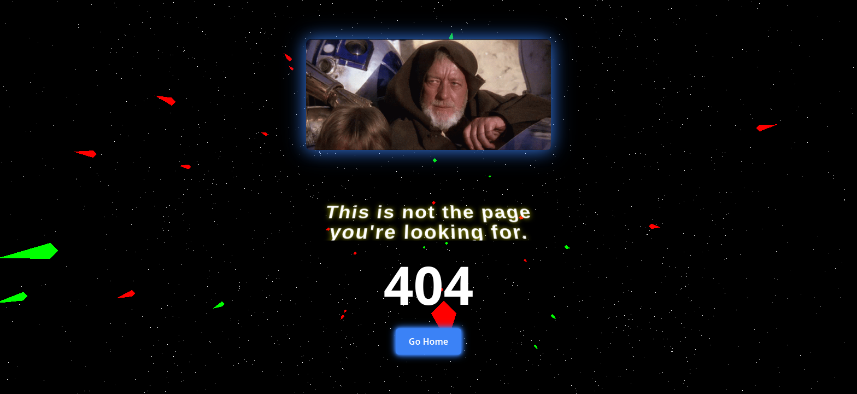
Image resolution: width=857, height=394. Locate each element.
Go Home (428, 341)
